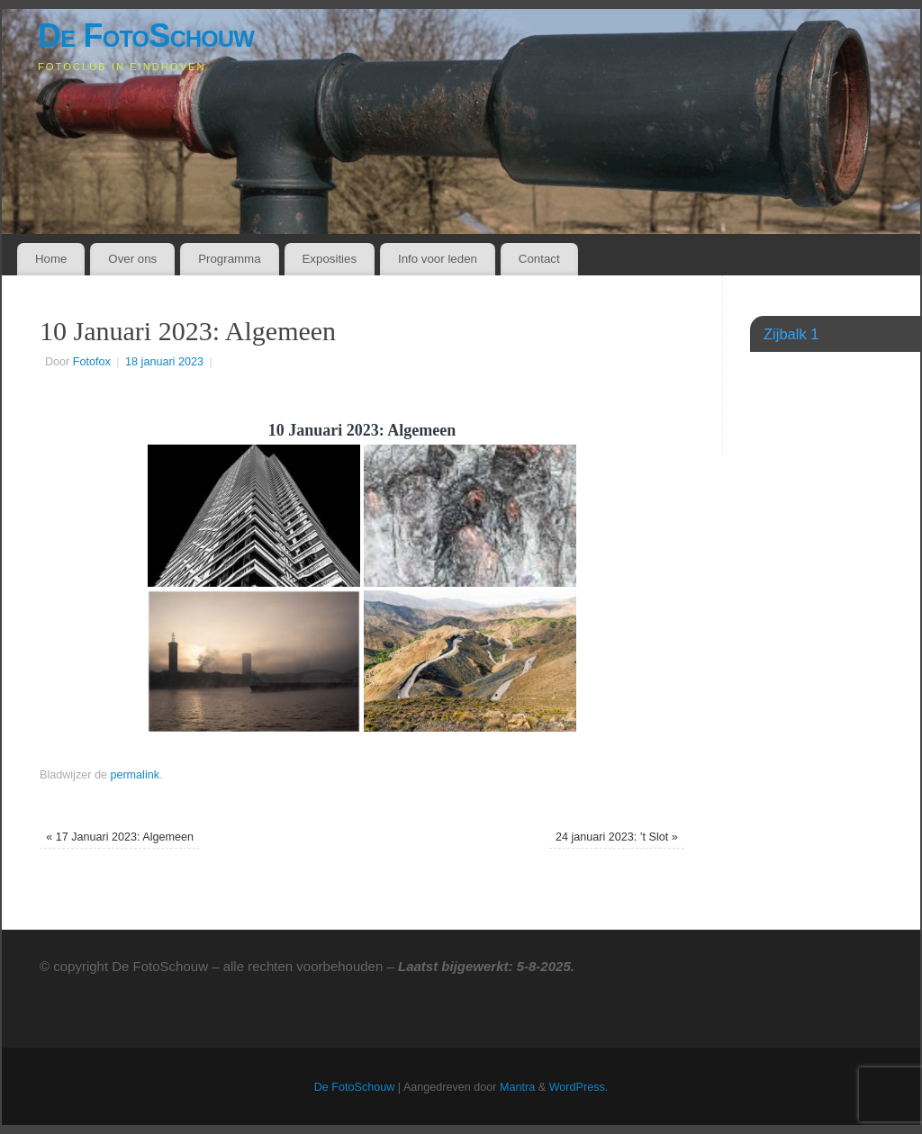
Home (51, 259)
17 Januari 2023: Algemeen (120, 837)
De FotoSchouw (146, 35)
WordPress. (579, 1087)
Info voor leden (437, 259)
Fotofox (92, 362)
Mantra (517, 1087)
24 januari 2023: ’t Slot (617, 837)
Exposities (329, 259)
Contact (539, 259)
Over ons (132, 259)
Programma (229, 259)
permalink (134, 775)
